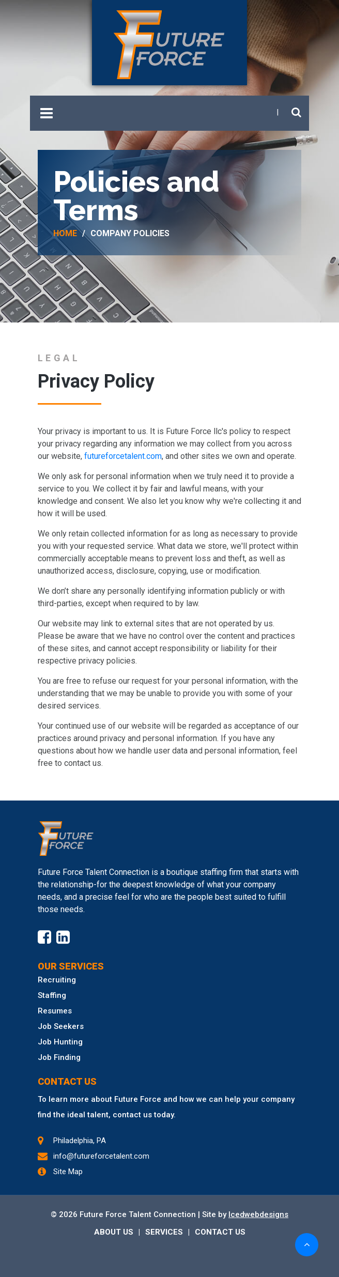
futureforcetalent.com (123, 456)
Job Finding (59, 1057)
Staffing (52, 995)
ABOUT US (113, 1232)
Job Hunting (60, 1042)
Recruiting (57, 979)
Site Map (68, 1171)
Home (65, 233)
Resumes (55, 1011)
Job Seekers (61, 1026)
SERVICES (164, 1232)
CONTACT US (220, 1232)
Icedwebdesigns (258, 1214)
